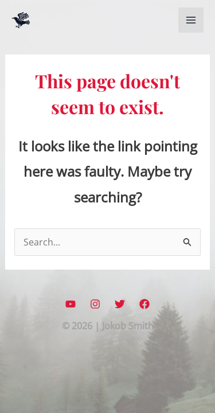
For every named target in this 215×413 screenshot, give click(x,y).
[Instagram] (95, 304)
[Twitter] (120, 304)
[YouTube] (70, 304)
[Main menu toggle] (191, 20)
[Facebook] (144, 304)
